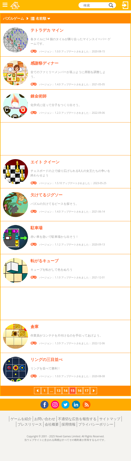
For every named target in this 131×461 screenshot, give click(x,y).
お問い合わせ (44, 418)
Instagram (55, 404)
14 (66, 390)
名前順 (41, 18)
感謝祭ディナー (44, 63)
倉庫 (34, 326)
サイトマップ (109, 418)
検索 (110, 5)
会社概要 (52, 424)
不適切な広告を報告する (77, 418)
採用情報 (69, 424)
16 (80, 390)
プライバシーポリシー (95, 424)
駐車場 (36, 227)
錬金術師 (38, 96)
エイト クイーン (45, 162)
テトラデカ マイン (47, 30)
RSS (87, 404)
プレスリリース (30, 424)
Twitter (67, 405)
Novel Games (15, 5)
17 (86, 390)
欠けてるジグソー (46, 195)
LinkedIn (77, 405)
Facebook (45, 404)
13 (58, 390)
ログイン (125, 5)
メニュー (5, 5)
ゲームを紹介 (21, 418)
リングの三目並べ (46, 359)
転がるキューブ (44, 260)
